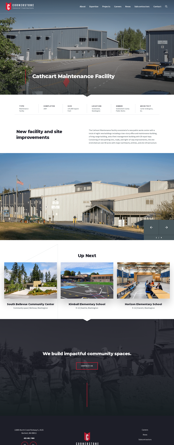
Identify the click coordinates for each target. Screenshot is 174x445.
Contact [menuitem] (157, 6)
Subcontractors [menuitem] (142, 6)
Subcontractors (145, 439)
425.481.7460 (29, 438)
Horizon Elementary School (143, 304)
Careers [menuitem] (117, 6)
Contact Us (87, 366)
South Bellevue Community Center (30, 304)
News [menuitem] (128, 6)
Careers (145, 430)
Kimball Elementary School (87, 304)
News (145, 434)
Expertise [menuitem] (93, 6)
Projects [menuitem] (106, 6)
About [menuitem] (83, 6)
